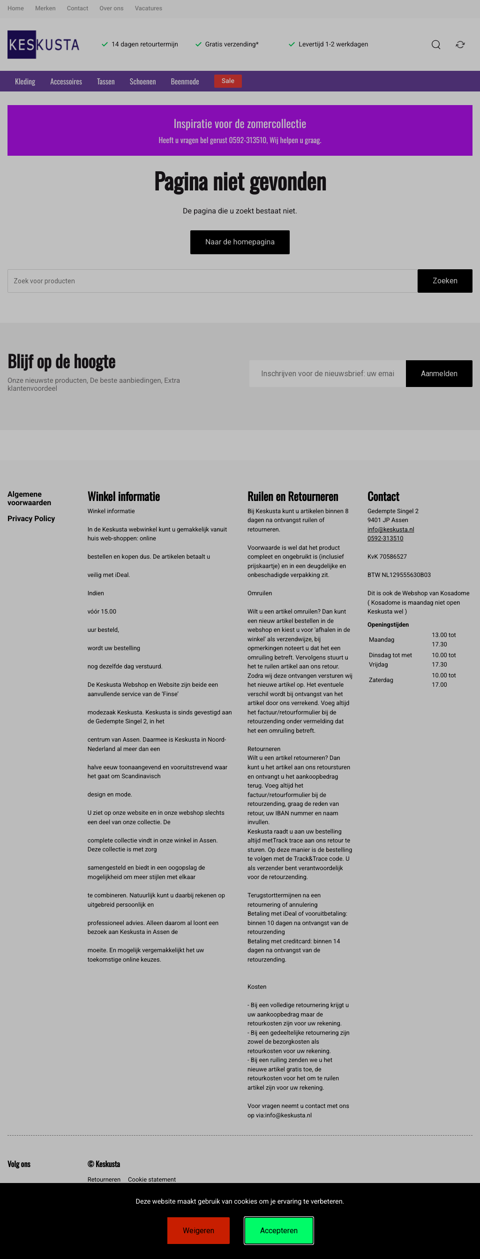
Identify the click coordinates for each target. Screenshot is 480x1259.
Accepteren (279, 1230)
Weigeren (198, 1230)
